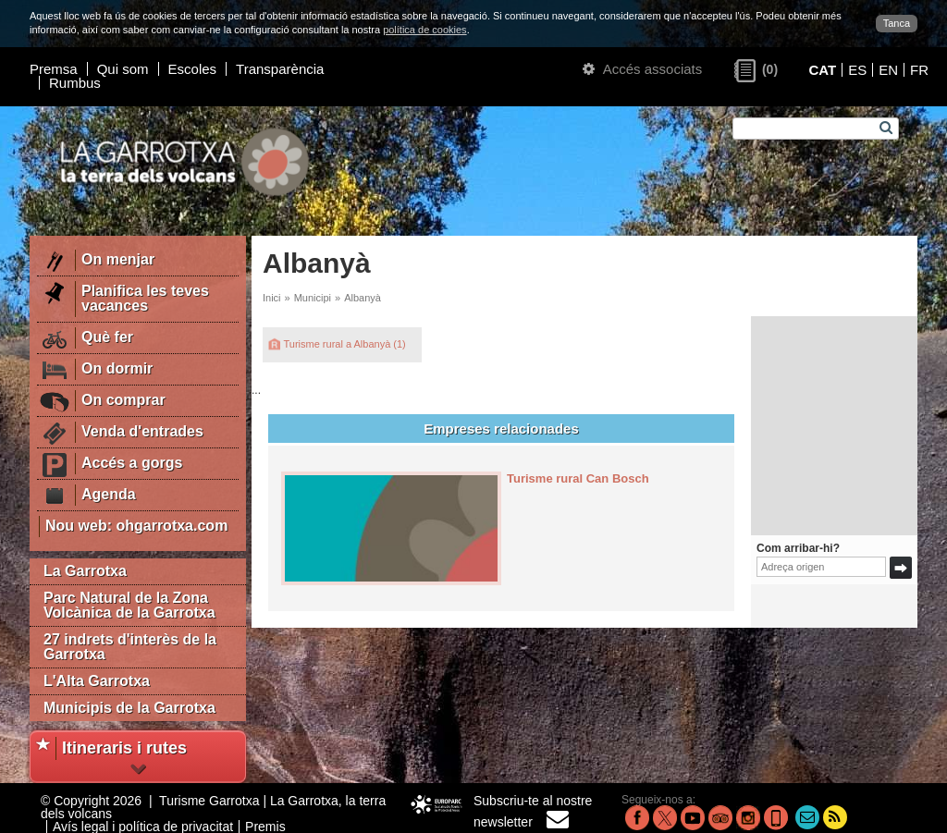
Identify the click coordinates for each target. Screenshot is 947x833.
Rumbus (75, 83)
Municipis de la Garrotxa (129, 708)
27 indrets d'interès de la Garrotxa (129, 646)
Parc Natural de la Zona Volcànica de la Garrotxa (129, 605)
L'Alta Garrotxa (96, 681)
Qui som (123, 69)
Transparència (280, 69)
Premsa (54, 69)
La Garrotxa (85, 571)
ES (857, 70)
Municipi (312, 297)
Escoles (192, 69)
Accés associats (642, 69)
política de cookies (425, 29)
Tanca (896, 23)
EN (888, 70)
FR (919, 70)
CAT (822, 70)
